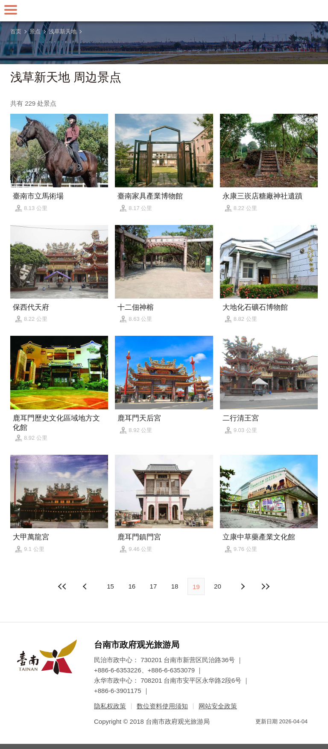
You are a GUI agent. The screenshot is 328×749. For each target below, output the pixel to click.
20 (217, 586)
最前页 (62, 586)
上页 (242, 586)
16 (131, 586)
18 (175, 586)
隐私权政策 (110, 706)
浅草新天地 (62, 31)
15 (110, 586)
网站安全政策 (218, 706)
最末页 (265, 586)
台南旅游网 (164, 11)
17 (153, 586)
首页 (15, 31)
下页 (85, 586)
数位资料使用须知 (162, 706)
